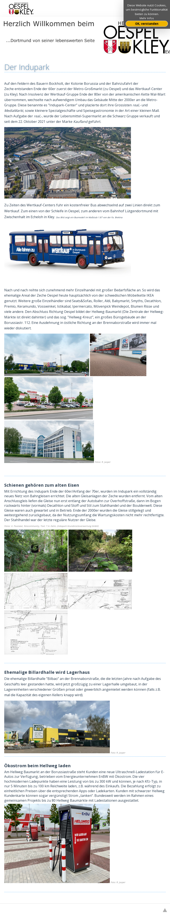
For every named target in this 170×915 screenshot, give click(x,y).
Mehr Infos (147, 18)
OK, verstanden (146, 24)
